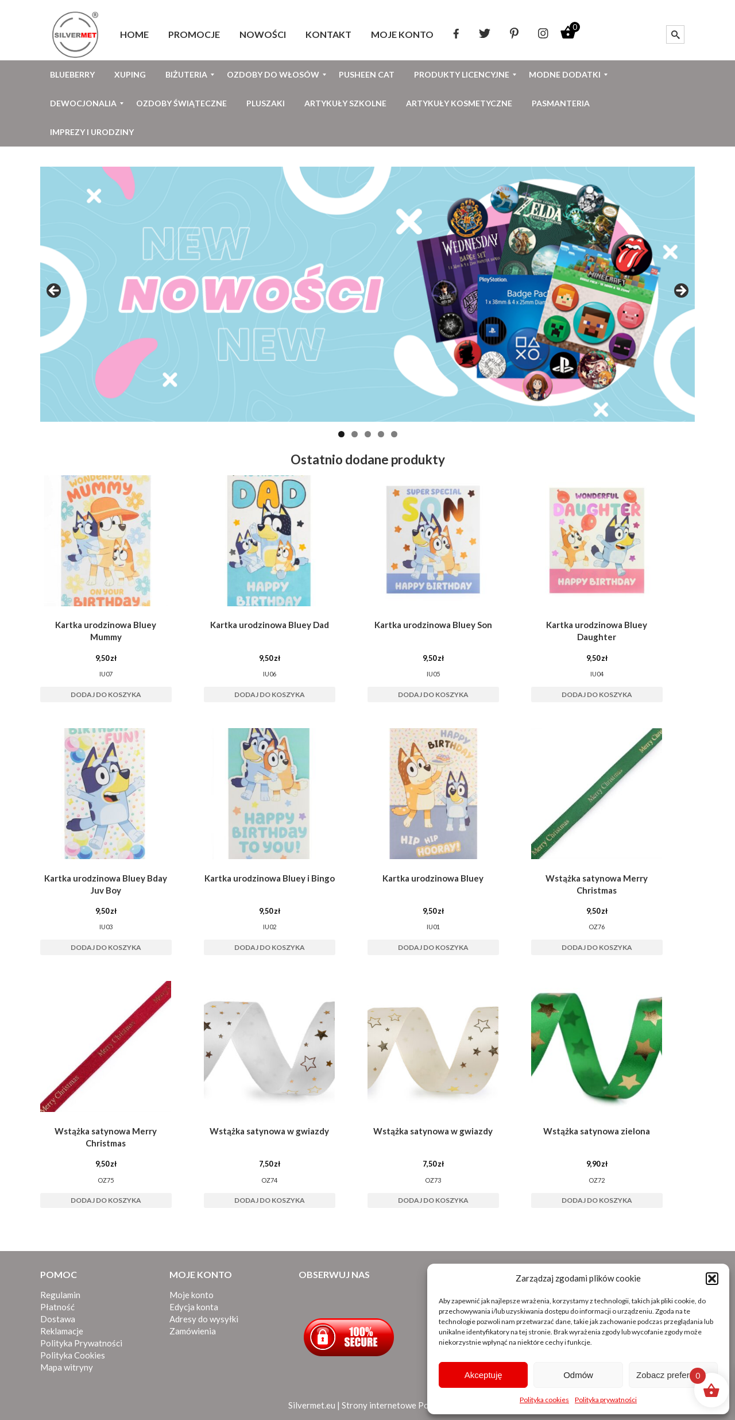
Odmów (578, 1375)
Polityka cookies (544, 1399)
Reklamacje (61, 1331)
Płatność (57, 1307)
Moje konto (191, 1295)
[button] (712, 1278)
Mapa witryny (66, 1367)
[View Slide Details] (367, 294)
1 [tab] (341, 434)
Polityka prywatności (606, 1399)
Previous (54, 291)
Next (680, 291)
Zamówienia (192, 1331)
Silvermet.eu (311, 1405)
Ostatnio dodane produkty (368, 459)
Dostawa (57, 1319)
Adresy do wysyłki (203, 1319)
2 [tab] (354, 434)
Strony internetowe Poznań (394, 1405)
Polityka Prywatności (81, 1343)
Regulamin (60, 1295)
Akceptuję (483, 1375)
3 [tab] (368, 434)
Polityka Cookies (72, 1355)
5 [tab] (394, 434)
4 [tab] (381, 434)
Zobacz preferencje (673, 1375)
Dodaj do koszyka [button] (106, 694)
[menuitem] (134, 34)
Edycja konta (193, 1307)
